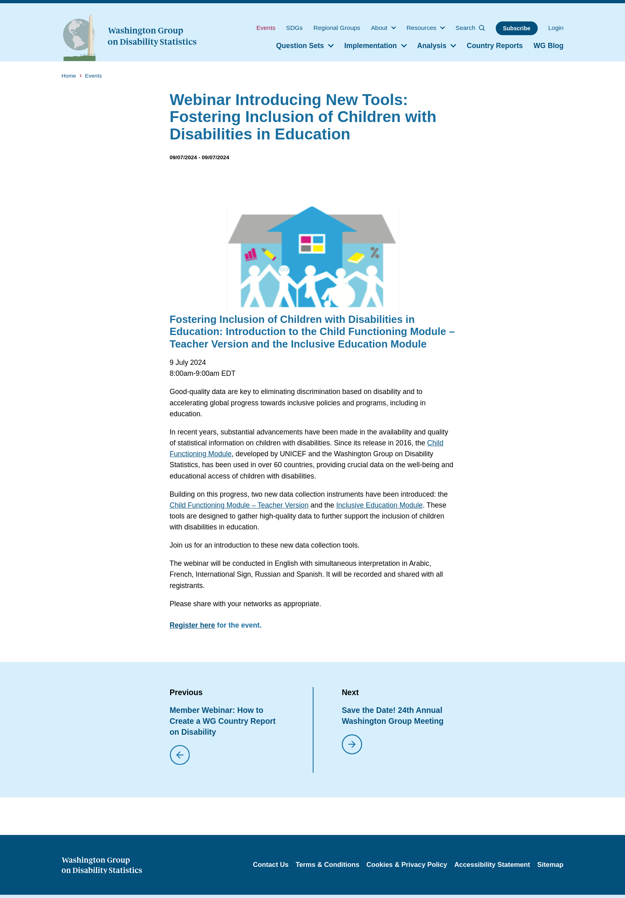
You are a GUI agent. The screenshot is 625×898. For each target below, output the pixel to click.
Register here (192, 625)
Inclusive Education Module (379, 505)
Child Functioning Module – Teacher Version (239, 505)
